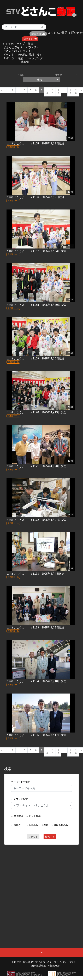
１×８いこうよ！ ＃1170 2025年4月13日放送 (36, 412)
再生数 (66, 75)
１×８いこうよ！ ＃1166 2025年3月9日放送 (35, 197)
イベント (8, 54)
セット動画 (35, 816)
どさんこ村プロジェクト (18, 51)
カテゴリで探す (19, 799)
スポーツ (8, 58)
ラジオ (41, 54)
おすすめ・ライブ (14, 43)
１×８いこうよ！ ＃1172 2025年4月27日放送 (36, 519)
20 (76, 92)
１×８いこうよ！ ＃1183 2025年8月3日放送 (35, 627)
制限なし (18, 825)
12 (58, 92)
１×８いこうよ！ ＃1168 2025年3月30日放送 (36, 304)
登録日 (28, 75)
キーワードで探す (20, 781)
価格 (47, 79)
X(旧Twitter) (54, 965)
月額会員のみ (61, 825)
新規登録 (38, 33)
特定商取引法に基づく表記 (37, 962)
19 (70, 92)
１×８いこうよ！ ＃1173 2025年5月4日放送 (35, 573)
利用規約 (16, 962)
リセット (33, 836)
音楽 (20, 58)
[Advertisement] (40, 888)
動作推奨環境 (38, 965)
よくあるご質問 (57, 32)
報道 (30, 43)
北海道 (25, 61)
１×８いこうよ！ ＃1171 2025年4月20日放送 (36, 466)
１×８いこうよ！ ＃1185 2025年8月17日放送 (36, 735)
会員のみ (33, 825)
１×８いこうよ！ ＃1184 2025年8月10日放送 (36, 681)
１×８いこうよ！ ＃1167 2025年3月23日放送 (36, 251)
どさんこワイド (12, 47)
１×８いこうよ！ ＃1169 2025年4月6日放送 (35, 358)
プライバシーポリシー (66, 962)
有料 (46, 825)
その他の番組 (25, 54)
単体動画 (18, 816)
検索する (50, 836)
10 (47, 92)
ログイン (30, 38)
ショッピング (34, 58)
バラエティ (32, 47)
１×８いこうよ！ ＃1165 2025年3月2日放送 (35, 143)
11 (53, 92)
